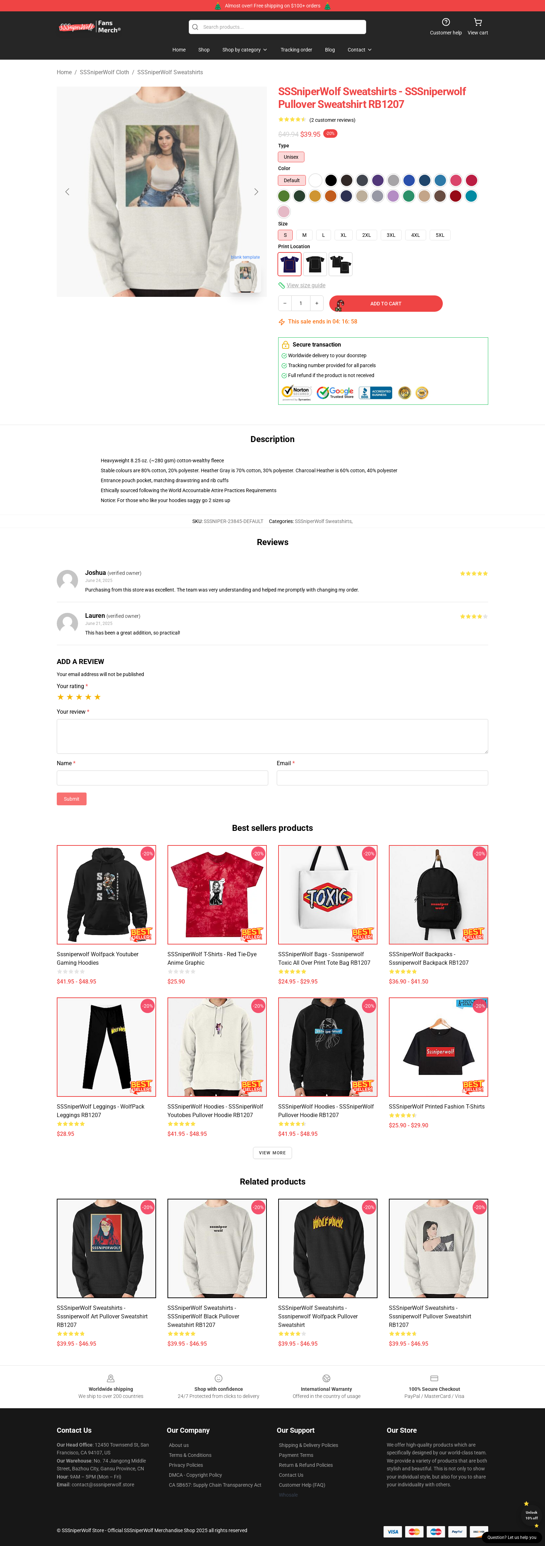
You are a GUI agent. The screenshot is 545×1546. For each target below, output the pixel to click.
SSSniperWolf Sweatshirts (170, 72)
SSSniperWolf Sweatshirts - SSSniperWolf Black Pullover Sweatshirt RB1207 (203, 1316)
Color (284, 168)
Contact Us (291, 1475)
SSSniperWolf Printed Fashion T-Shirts (437, 1106)
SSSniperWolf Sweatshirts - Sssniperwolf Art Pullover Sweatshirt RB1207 (102, 1316)
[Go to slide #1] (143, 314)
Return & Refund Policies (306, 1465)
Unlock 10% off (531, 1515)
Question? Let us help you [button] (512, 1537)
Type (283, 145)
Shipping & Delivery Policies (308, 1445)
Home (64, 72)
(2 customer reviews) (332, 120)
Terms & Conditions (190, 1455)
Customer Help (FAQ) (302, 1485)
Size (283, 224)
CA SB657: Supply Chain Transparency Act (215, 1485)
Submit (71, 799)
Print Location (294, 246)
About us (179, 1445)
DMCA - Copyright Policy (195, 1475)
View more (272, 1152)
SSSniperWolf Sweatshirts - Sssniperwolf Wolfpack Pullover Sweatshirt (318, 1316)
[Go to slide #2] (180, 314)
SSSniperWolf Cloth (104, 72)
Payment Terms (296, 1455)
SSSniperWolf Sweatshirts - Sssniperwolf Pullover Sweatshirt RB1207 (430, 1316)
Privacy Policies (186, 1465)
